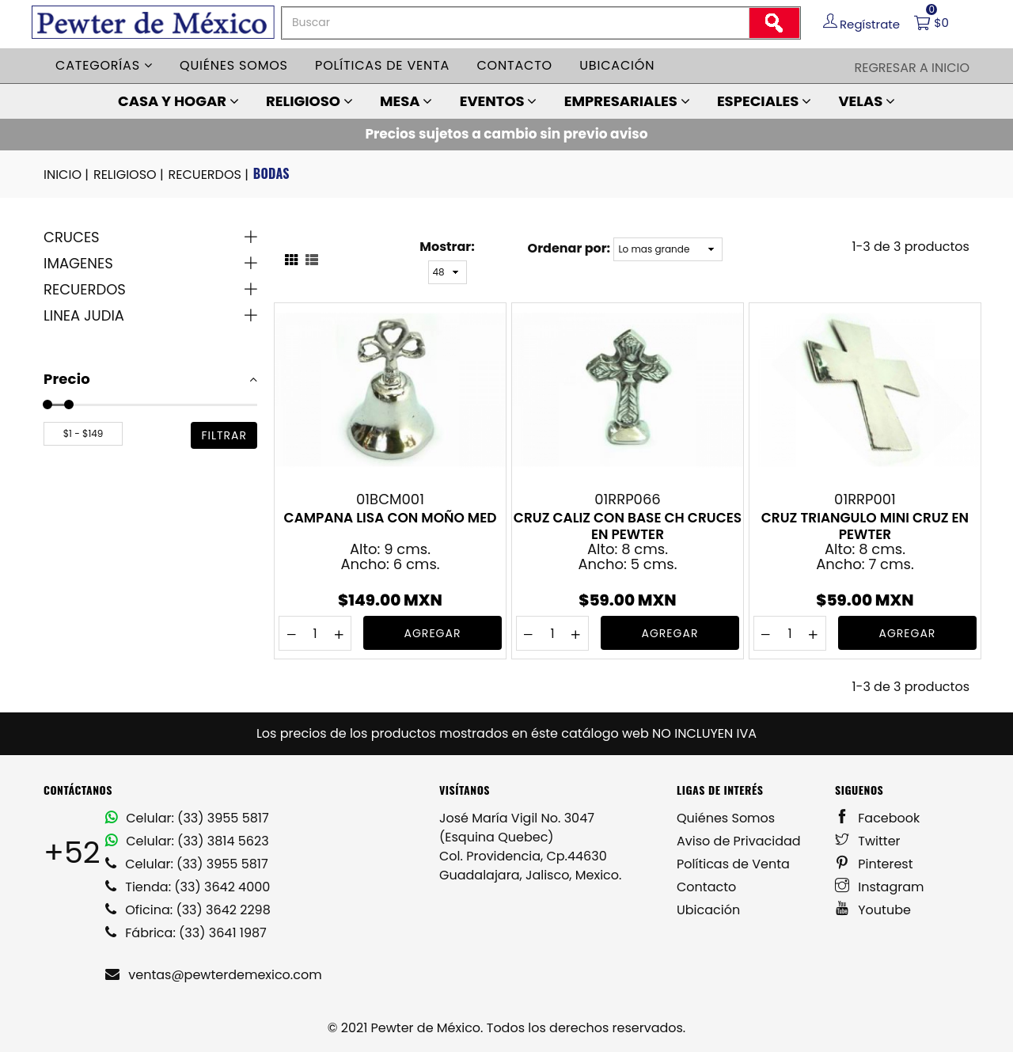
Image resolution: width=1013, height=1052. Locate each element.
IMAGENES (78, 263)
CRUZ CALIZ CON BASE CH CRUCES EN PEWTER (628, 525)
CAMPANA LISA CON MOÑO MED (390, 518)
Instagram (879, 887)
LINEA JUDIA (84, 315)
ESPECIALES (764, 101)
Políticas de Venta (733, 864)
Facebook (877, 818)
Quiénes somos (234, 65)
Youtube (873, 910)
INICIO (67, 174)
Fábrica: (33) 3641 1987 (186, 933)
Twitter (868, 841)
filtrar (224, 435)
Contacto (514, 65)
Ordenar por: (569, 248)
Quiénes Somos (726, 818)
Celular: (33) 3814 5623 (187, 841)
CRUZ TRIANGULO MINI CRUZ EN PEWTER (865, 525)
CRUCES (72, 237)
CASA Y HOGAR (178, 101)
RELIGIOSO (309, 101)
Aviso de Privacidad (739, 841)
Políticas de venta (382, 65)
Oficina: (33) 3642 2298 (188, 910)
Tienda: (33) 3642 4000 (187, 887)
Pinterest (874, 864)
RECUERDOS (210, 174)
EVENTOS (498, 101)
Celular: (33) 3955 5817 (187, 818)
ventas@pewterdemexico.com (213, 975)
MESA (406, 101)
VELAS (866, 101)
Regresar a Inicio (911, 68)
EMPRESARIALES (627, 101)
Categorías (104, 65)
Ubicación (616, 65)
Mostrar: (446, 246)
